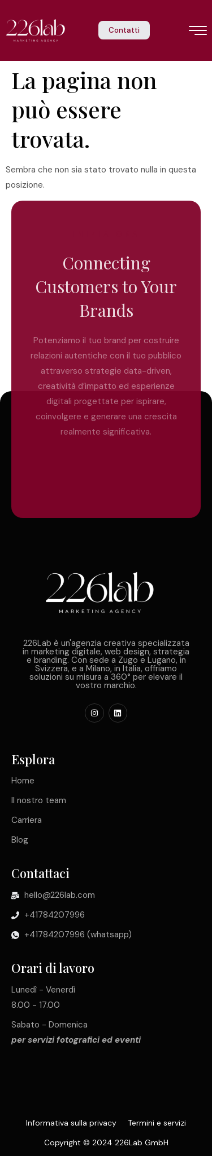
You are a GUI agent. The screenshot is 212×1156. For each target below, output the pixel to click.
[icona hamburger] (198, 31)
